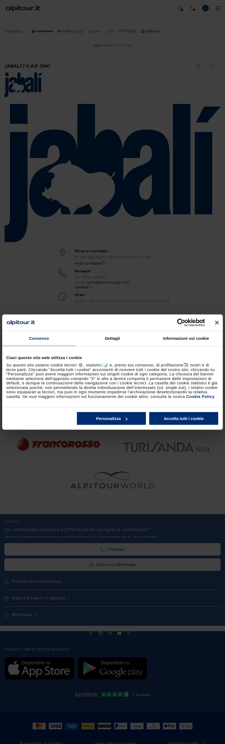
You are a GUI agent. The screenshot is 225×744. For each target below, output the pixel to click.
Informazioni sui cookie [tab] (186, 338)
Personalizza (111, 418)
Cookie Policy (200, 396)
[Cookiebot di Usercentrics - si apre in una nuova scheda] (181, 322)
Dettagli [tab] (112, 338)
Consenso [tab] (39, 338)
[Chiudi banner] (217, 322)
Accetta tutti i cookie (184, 418)
